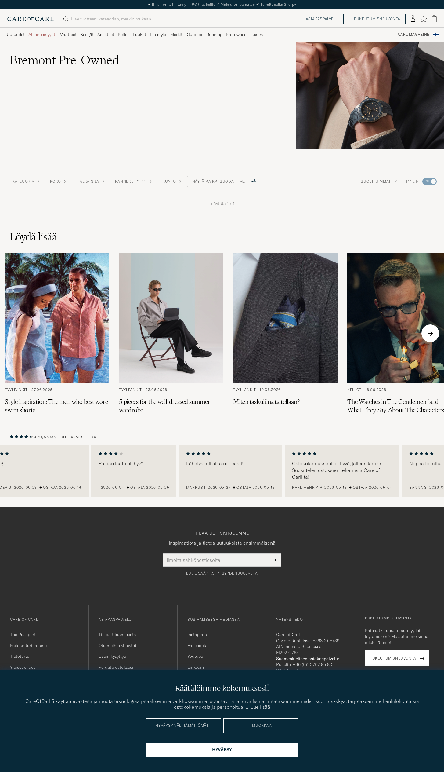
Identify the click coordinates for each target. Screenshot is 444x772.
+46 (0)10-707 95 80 (312, 664)
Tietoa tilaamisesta (117, 634)
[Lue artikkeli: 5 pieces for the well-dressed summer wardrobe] (171, 333)
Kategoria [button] (26, 181)
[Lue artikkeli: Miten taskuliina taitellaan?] (285, 333)
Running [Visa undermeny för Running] (214, 34)
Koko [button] (58, 181)
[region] (222, 471)
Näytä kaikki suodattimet (224, 181)
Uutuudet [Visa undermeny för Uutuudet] (16, 34)
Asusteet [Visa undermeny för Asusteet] (105, 34)
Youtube (195, 656)
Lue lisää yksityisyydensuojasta (222, 573)
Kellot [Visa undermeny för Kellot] (123, 34)
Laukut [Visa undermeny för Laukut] (139, 34)
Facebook (196, 645)
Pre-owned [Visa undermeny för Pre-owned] (236, 34)
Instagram (197, 634)
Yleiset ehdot (22, 667)
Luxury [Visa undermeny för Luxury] (256, 34)
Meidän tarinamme (28, 645)
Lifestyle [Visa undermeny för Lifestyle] (158, 34)
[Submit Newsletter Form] (273, 560)
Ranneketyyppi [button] (134, 181)
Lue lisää (260, 707)
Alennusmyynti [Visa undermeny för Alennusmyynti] (42, 34)
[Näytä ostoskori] (434, 19)
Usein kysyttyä (112, 656)
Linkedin (195, 667)
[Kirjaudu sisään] (413, 19)
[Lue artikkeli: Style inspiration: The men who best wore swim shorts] (57, 333)
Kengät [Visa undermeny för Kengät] (87, 34)
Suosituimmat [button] (379, 181)
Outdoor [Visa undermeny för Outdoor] (195, 34)
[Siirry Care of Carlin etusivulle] (30, 18)
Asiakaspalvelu (322, 18)
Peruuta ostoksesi (116, 667)
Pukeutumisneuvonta (377, 18)
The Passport (23, 634)
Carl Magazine (413, 34)
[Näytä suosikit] (423, 19)
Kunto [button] (172, 181)
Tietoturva (20, 656)
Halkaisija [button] (91, 181)
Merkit (176, 34)
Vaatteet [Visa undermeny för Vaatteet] (68, 34)
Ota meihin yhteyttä (117, 645)
